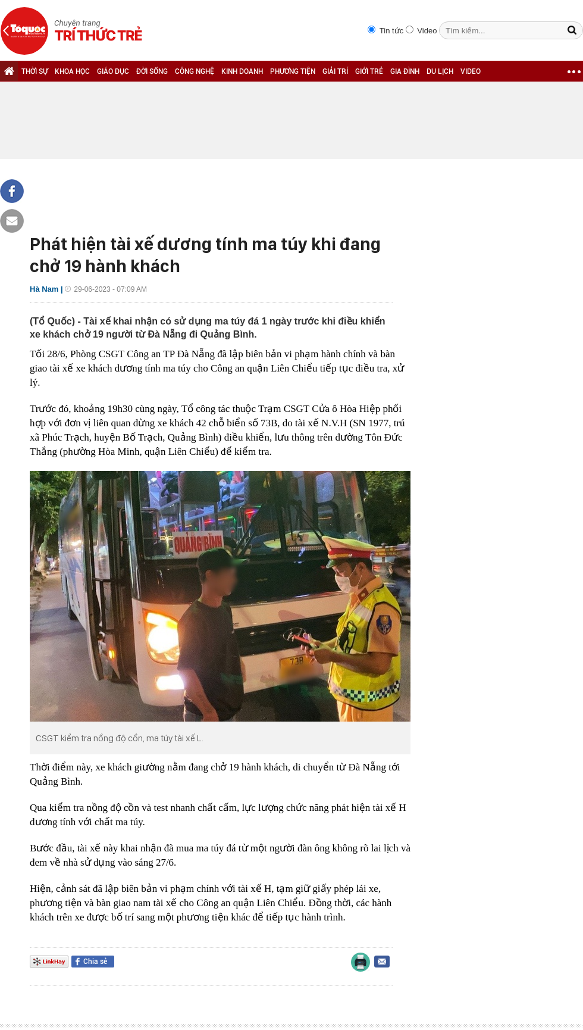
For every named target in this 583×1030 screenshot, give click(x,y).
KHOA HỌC (72, 71)
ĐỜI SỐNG (152, 71)
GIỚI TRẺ (369, 71)
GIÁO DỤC (113, 71)
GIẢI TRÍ (335, 71)
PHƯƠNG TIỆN (292, 71)
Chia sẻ (95, 961)
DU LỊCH (440, 71)
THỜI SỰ (34, 71)
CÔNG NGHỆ (194, 71)
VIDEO (470, 71)
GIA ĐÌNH (404, 71)
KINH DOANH (242, 71)
